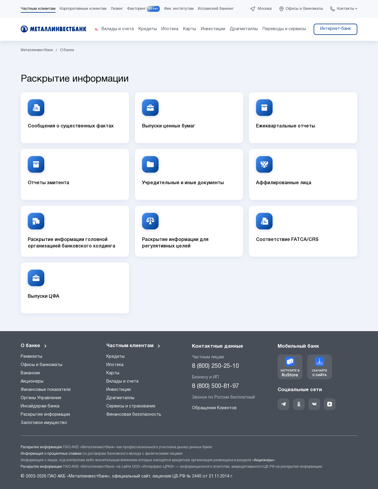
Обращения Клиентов (214, 408)
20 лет (153, 8)
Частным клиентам (38, 9)
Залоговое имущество (44, 423)
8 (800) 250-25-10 (215, 366)
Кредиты (115, 357)
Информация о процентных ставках (51, 453)
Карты (112, 373)
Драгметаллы (120, 398)
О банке (34, 346)
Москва (265, 9)
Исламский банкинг (216, 9)
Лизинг (117, 9)
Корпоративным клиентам (83, 9)
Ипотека (114, 365)
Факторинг (136, 9)
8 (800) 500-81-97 (215, 386)
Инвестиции (118, 390)
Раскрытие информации (45, 415)
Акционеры (32, 381)
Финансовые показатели (46, 390)
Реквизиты (31, 357)
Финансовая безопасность (133, 415)
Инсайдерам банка (40, 406)
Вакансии (30, 373)
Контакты (345, 9)
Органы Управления (41, 398)
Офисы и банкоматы (304, 9)
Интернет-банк (335, 29)
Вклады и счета (122, 381)
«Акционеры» (263, 460)
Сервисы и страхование (130, 406)
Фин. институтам (179, 9)
